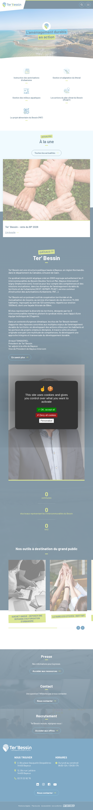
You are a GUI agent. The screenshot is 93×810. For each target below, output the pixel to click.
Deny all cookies (46, 415)
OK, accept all (46, 409)
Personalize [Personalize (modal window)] (46, 421)
